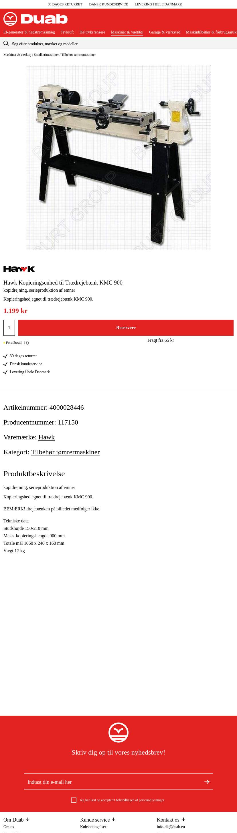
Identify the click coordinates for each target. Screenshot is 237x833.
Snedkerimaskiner (46, 55)
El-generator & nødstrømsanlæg (29, 32)
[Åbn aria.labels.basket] (229, 21)
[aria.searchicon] (6, 43)
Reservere (126, 327)
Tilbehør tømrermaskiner (78, 55)
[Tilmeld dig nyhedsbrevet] (207, 781)
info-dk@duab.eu (171, 827)
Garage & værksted (164, 32)
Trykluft (67, 32)
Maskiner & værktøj (127, 32)
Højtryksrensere (92, 32)
